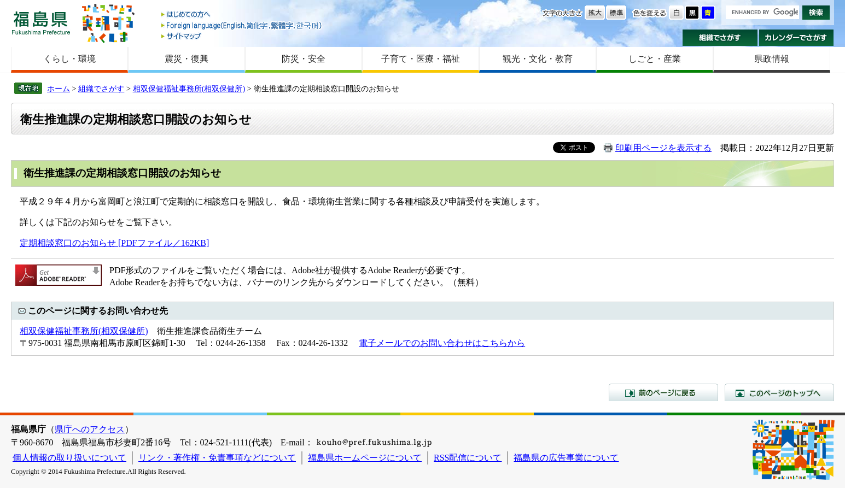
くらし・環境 (69, 58)
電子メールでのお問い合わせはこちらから (442, 343)
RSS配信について (468, 457)
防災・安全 (303, 58)
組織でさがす (720, 38)
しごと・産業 (654, 58)
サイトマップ (242, 36)
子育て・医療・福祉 (420, 58)
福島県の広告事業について (566, 457)
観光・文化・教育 (538, 58)
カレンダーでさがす (796, 38)
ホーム (58, 88)
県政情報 (771, 58)
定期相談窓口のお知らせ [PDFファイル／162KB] (114, 243)
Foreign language (242, 25)
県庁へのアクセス (90, 429)
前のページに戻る (663, 392)
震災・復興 (186, 58)
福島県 (41, 23)
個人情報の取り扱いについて (69, 457)
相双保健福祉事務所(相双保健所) (189, 88)
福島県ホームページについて (365, 457)
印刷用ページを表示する (663, 147)
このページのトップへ (779, 392)
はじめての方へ (242, 15)
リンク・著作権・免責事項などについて (217, 457)
